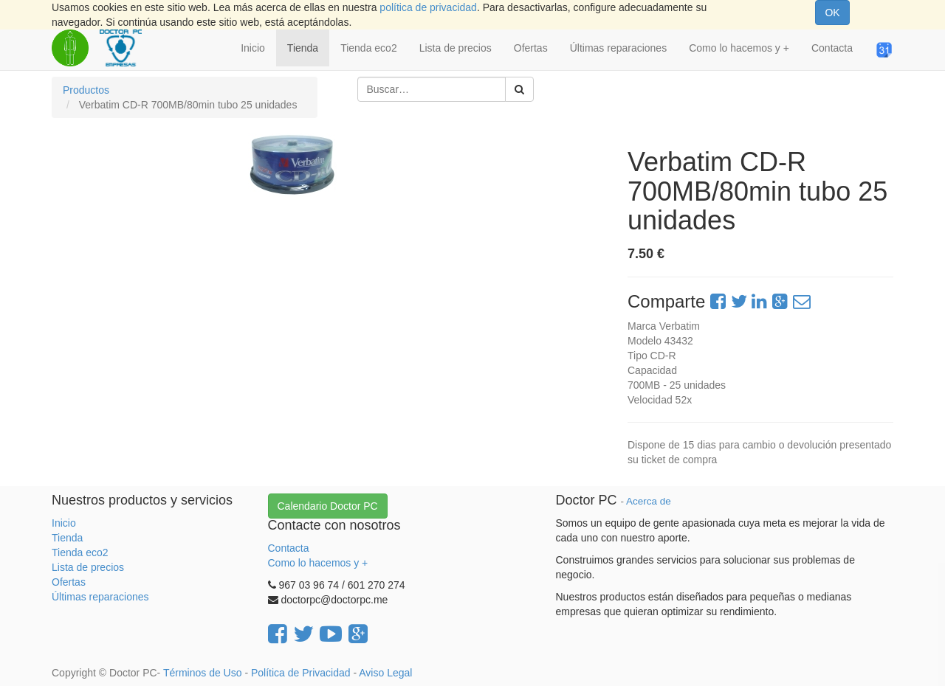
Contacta (288, 548)
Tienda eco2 (80, 552)
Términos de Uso (202, 673)
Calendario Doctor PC (328, 506)
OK (832, 12)
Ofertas (69, 582)
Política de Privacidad (301, 673)
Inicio (64, 523)
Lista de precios (88, 567)
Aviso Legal (385, 673)
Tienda (67, 538)
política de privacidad (428, 7)
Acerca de (648, 501)
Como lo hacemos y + (318, 563)
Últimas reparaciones (100, 597)
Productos (86, 90)
